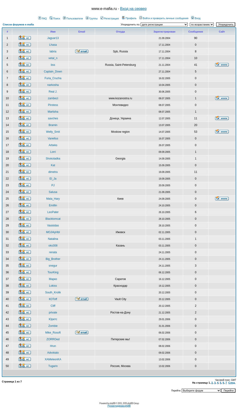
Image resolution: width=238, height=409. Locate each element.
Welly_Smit (53, 131)
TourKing (53, 272)
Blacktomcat (52, 218)
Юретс (53, 319)
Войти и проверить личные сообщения (163, 18)
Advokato (53, 352)
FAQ (42, 18)
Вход (195, 18)
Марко (53, 279)
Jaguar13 (53, 38)
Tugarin (53, 366)
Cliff (53, 305)
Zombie (53, 326)
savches (53, 118)
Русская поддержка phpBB (119, 406)
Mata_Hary (53, 198)
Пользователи (73, 18)
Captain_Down (53, 71)
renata (53, 252)
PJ (53, 185)
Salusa (53, 192)
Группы (92, 18)
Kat (53, 165)
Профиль (129, 18)
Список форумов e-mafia (18, 24)
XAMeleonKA (53, 359)
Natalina (53, 239)
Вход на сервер (133, 9)
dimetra (53, 172)
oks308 (52, 245)
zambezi (53, 98)
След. (231, 382)
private (53, 312)
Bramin (53, 125)
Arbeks (53, 145)
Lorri (53, 151)
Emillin (53, 205)
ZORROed (53, 339)
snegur (53, 265)
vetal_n (52, 58)
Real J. (53, 91)
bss (53, 64)
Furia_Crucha (53, 78)
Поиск (55, 18)
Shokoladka (53, 158)
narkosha (53, 85)
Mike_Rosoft (53, 332)
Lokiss (53, 285)
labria (53, 51)
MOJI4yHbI (53, 232)
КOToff (53, 299)
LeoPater (53, 212)
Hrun (53, 346)
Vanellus (53, 138)
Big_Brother (53, 259)
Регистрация (110, 18)
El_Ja (53, 178)
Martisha (53, 111)
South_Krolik (53, 292)
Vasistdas (53, 225)
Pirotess (53, 105)
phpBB (112, 403)
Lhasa (53, 44)
